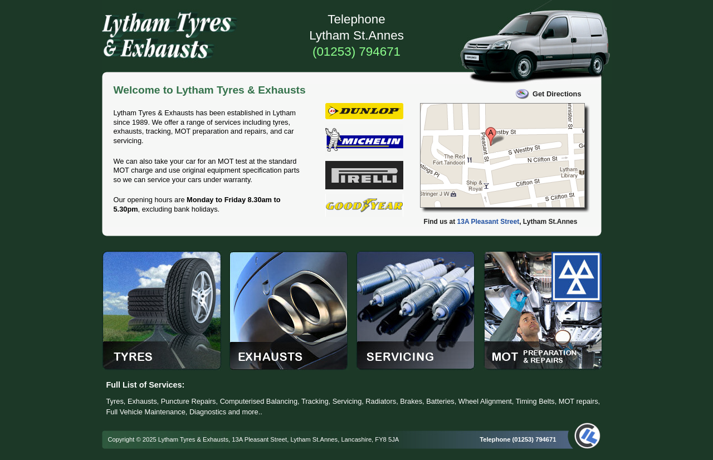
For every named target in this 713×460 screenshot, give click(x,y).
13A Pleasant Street (488, 222)
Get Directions (557, 94)
